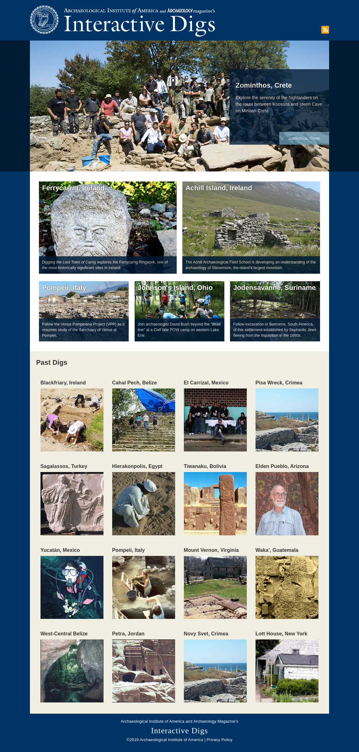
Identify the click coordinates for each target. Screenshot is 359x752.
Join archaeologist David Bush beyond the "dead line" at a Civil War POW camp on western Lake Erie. (179, 330)
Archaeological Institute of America (152, 721)
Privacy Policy (219, 739)
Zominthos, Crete (304, 138)
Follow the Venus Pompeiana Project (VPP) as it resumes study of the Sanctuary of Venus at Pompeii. (83, 330)
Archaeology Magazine (214, 721)
